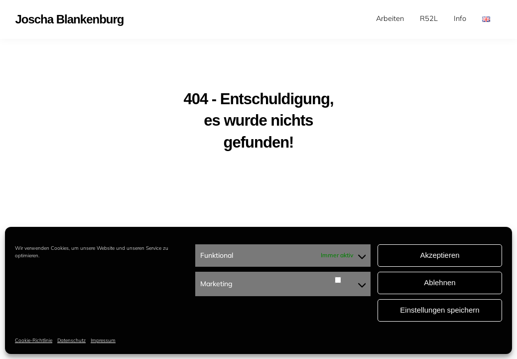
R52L (429, 18)
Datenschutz (71, 340)
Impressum (103, 340)
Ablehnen (439, 282)
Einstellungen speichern (439, 310)
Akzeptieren (439, 255)
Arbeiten (390, 18)
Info (460, 18)
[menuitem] (390, 18)
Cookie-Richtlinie (33, 340)
